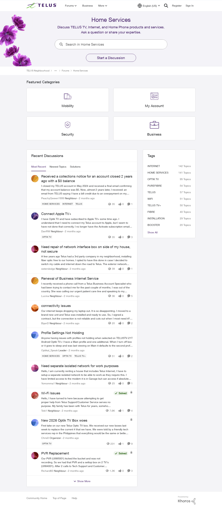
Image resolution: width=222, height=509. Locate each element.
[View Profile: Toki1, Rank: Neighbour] (35, 395)
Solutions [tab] (75, 166)
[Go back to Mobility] (68, 106)
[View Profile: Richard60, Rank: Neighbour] (35, 455)
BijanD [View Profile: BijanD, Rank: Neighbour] (45, 323)
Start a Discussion (111, 58)
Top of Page (59, 498)
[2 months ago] (86, 198)
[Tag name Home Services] (51, 204)
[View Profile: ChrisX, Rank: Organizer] (35, 422)
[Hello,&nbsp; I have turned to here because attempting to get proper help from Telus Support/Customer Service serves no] (76, 402)
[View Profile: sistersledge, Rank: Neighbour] (35, 249)
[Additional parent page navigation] (55, 70)
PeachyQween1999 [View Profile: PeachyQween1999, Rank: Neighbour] (52, 198)
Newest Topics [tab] (58, 166)
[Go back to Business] (154, 134)
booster (154, 224)
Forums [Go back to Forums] (65, 70)
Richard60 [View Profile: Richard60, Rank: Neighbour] (47, 470)
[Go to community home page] (42, 6)
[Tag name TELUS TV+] (80, 356)
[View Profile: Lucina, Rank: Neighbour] (35, 280)
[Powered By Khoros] (186, 500)
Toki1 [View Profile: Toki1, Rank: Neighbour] (44, 410)
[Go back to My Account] (154, 106)
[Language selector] (149, 5)
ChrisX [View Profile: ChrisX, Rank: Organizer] (45, 437)
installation (156, 218)
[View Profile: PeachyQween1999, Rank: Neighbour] (35, 178)
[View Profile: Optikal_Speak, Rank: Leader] (35, 335)
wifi (150, 198)
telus (152, 192)
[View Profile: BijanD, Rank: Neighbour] (35, 308)
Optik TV (153, 179)
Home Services (158, 172)
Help (74, 498)
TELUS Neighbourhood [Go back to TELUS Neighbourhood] (38, 70)
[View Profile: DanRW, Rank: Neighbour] (35, 216)
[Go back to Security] (67, 134)
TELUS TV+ (154, 205)
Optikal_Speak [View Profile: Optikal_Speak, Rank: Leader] (49, 350)
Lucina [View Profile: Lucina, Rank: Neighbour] (45, 295)
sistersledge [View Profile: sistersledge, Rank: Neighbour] (48, 268)
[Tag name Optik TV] (46, 237)
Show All (153, 232)
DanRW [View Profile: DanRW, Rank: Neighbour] (45, 231)
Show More (81, 481)
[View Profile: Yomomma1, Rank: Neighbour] (35, 368)
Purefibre (155, 185)
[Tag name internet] (68, 204)
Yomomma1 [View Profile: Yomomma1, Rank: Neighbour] (48, 383)
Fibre (151, 211)
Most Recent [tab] (38, 166)
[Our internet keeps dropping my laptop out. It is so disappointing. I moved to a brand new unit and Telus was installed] (87, 314)
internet (154, 166)
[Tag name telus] (79, 204)
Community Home (37, 498)
